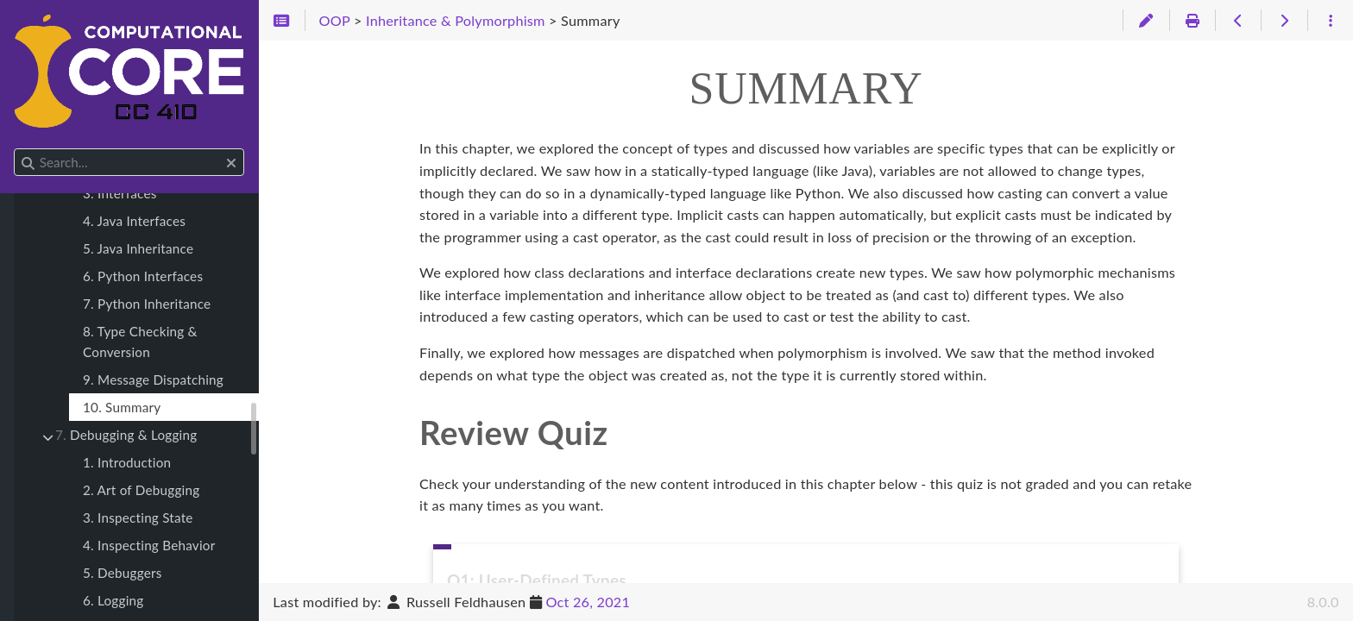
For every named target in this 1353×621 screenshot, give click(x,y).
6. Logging (113, 600)
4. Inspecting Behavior (149, 545)
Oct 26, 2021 (587, 601)
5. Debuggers (122, 572)
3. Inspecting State (138, 517)
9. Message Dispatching (153, 379)
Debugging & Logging (126, 434)
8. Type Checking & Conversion (140, 341)
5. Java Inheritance (138, 248)
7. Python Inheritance (147, 303)
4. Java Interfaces (134, 221)
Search (15, 148)
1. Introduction (127, 462)
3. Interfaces (120, 193)
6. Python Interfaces (143, 276)
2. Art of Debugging (141, 490)
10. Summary (121, 407)
